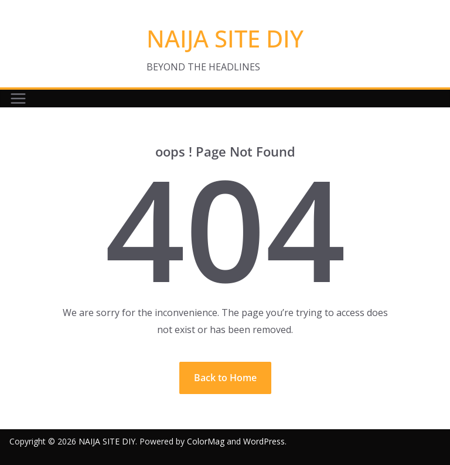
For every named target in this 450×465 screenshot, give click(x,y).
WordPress (264, 441)
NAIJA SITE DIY (225, 38)
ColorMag (205, 441)
